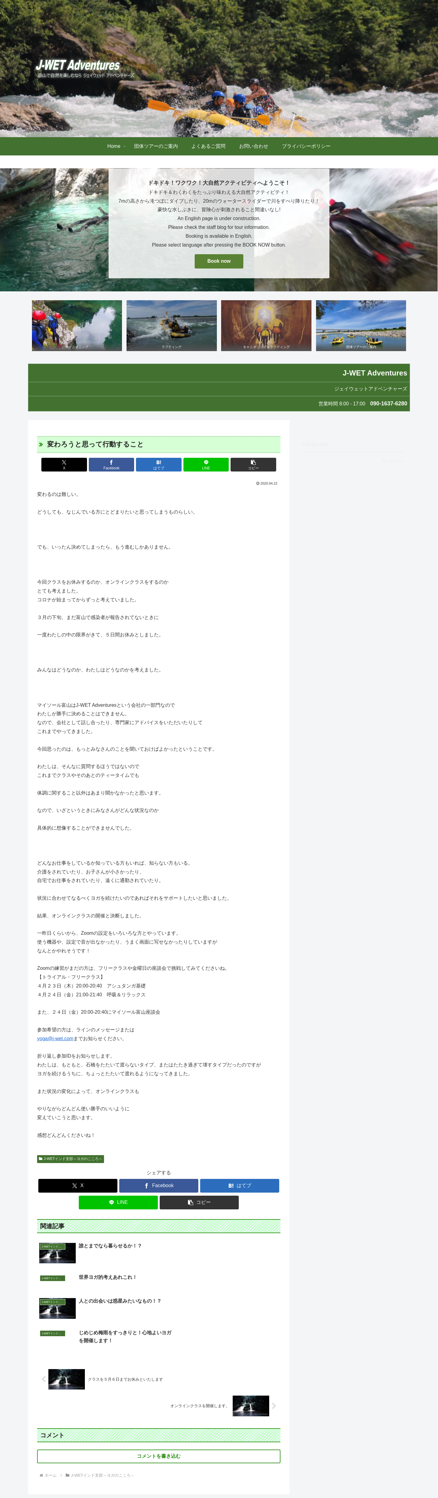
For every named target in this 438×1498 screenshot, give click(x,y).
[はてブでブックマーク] (158, 465)
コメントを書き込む (159, 1401)
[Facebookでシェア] (118, 465)
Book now (219, 261)
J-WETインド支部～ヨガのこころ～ (70, 1159)
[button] (240, 465)
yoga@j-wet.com (55, 1038)
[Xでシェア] (76, 465)
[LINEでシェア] (199, 465)
